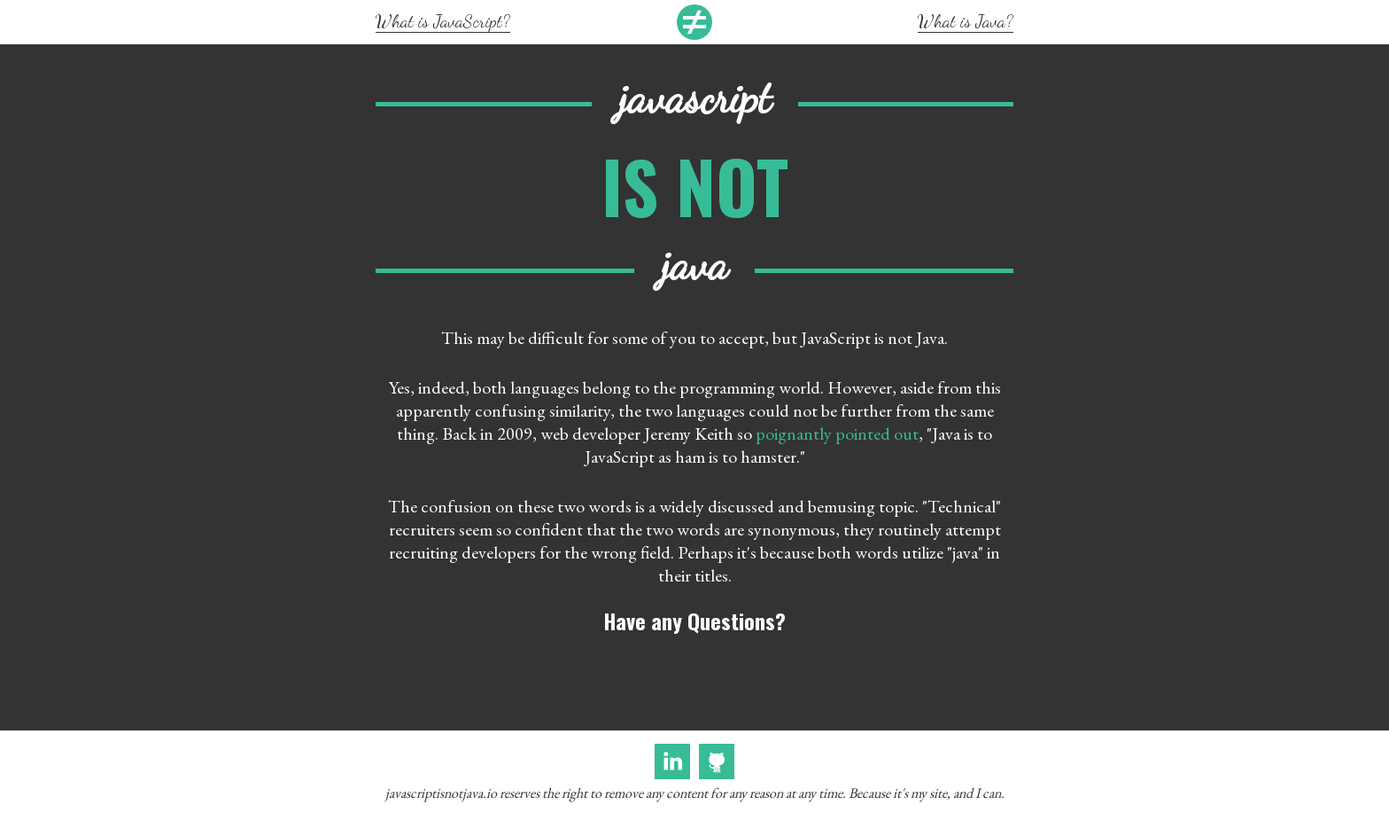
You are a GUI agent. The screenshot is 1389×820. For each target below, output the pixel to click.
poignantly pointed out (837, 433)
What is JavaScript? (443, 21)
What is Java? (965, 21)
